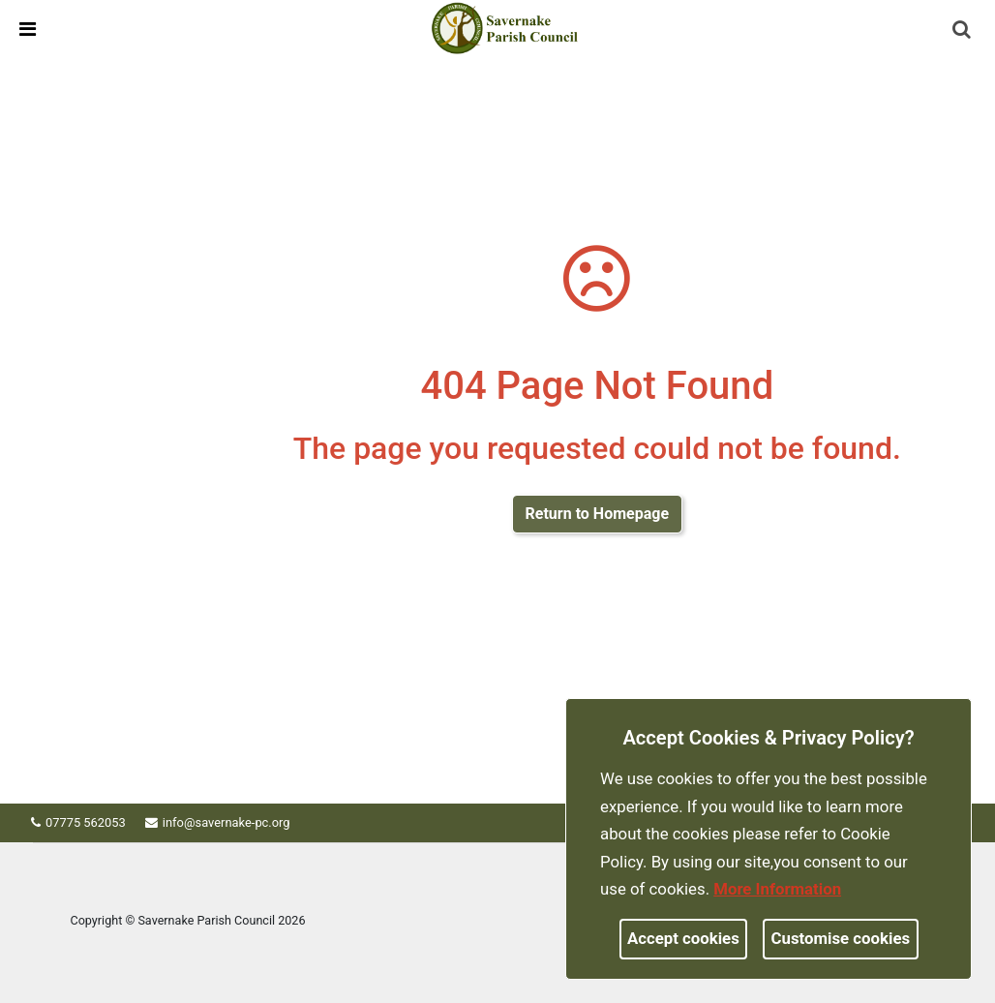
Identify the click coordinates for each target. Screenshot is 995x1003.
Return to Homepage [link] (597, 513)
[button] (963, 31)
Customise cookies (841, 938)
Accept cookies (683, 938)
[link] (506, 28)
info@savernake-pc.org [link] (233, 823)
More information (777, 888)
